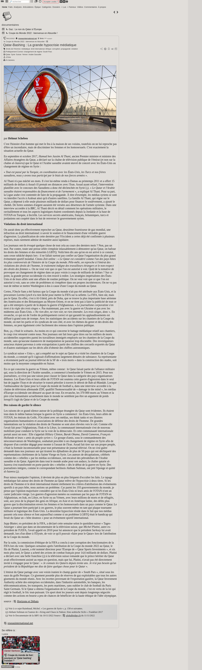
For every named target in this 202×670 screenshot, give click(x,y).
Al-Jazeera (10, 60)
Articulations (28, 7)
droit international (38, 49)
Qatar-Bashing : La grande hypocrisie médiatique (39, 45)
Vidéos (80, 7)
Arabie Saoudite (34, 54)
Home (4, 7)
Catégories (46, 7)
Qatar (8, 54)
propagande (65, 49)
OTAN (8, 57)
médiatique (25, 49)
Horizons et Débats (28, 601)
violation (74, 49)
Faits (10, 7)
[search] (19, 1)
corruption (56, 49)
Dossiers (56, 7)
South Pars (47, 52)
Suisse (18, 54)
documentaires (10, 24)
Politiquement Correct (14, 52)
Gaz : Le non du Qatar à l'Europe (23, 29)
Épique (38, 7)
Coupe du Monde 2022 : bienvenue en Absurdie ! (31, 33)
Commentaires (90, 7)
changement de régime (33, 52)
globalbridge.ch (73, 615)
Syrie (13, 54)
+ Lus (63, 7)
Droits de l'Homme (13, 49)
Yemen (25, 54)
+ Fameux (71, 7)
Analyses (18, 7)
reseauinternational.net (27, 38)
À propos (102, 7)
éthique (48, 49)
